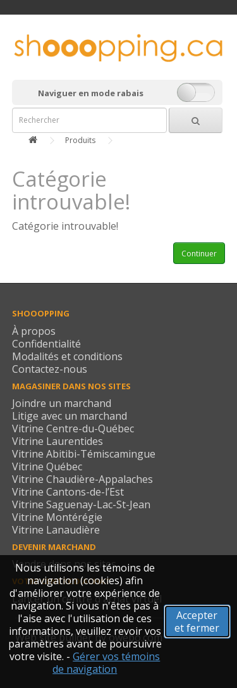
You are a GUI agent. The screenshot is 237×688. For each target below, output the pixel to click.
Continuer (199, 253)
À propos (34, 331)
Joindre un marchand (61, 403)
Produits (80, 140)
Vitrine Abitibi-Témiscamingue (83, 454)
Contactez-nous (49, 369)
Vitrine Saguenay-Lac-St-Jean (81, 504)
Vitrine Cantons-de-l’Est (68, 492)
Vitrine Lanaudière (56, 530)
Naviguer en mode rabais (90, 93)
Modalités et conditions (67, 356)
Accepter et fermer (196, 621)
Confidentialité (46, 344)
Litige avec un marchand (69, 416)
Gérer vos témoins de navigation (106, 662)
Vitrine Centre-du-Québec (73, 428)
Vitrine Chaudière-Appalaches (82, 479)
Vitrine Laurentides (57, 441)
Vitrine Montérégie (57, 517)
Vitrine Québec (47, 466)
